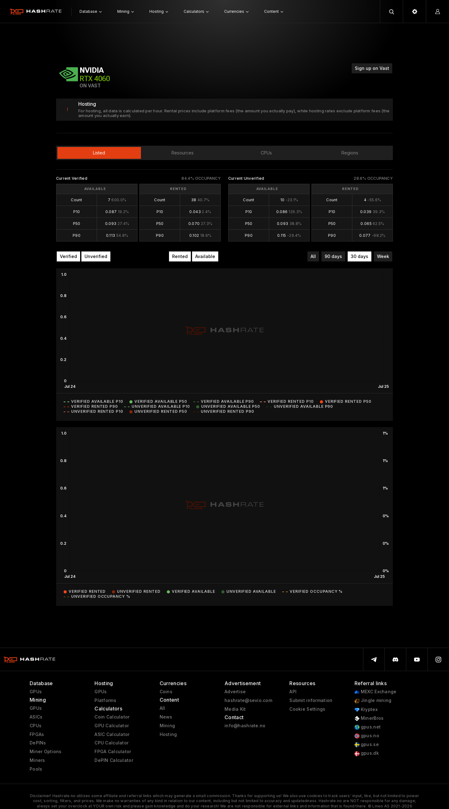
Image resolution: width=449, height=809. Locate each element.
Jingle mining (373, 700)
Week (383, 256)
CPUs (35, 725)
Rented (180, 256)
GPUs (36, 691)
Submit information (310, 700)
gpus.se (367, 744)
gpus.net (368, 727)
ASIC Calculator (111, 734)
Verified (68, 256)
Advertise (235, 691)
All (313, 256)
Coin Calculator (111, 716)
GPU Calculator (111, 725)
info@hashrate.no (244, 725)
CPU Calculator (111, 742)
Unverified (95, 256)
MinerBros (369, 718)
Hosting (168, 734)
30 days (359, 256)
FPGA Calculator (112, 751)
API (293, 691)
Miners (37, 760)
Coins (166, 691)
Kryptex (366, 709)
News (166, 716)
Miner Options (46, 751)
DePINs (38, 742)
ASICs (36, 716)
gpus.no (367, 735)
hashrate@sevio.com (248, 700)
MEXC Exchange (376, 691)
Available (205, 256)
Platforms (105, 700)
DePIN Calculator (113, 760)
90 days (333, 256)
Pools (36, 769)
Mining (167, 725)
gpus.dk (367, 753)
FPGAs (37, 734)
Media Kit (235, 709)
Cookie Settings (307, 709)
